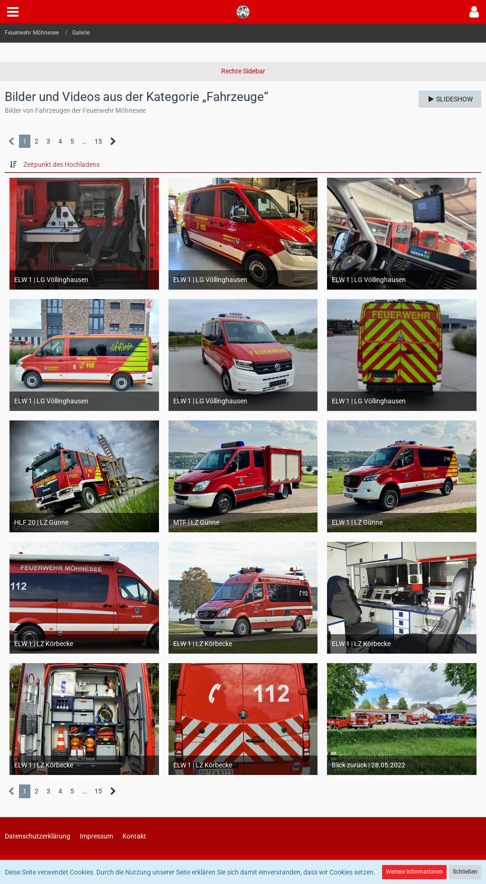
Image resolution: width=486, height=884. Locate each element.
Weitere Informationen (414, 871)
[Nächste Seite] (113, 141)
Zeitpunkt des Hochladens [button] (61, 164)
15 (98, 141)
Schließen (465, 871)
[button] (13, 11)
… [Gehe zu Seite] (84, 141)
